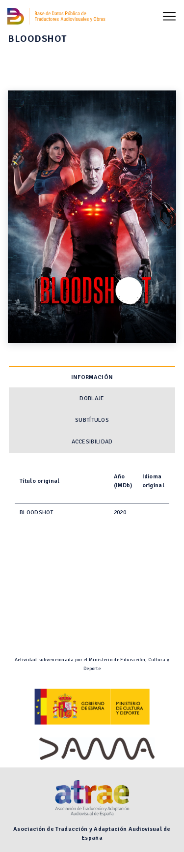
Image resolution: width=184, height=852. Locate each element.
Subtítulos (92, 420)
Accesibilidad (92, 441)
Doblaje (91, 398)
